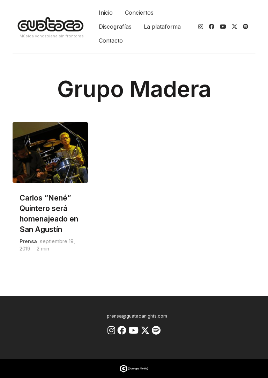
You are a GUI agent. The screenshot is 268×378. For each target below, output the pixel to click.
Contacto (111, 40)
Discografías (115, 26)
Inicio (106, 12)
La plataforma (162, 26)
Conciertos (139, 12)
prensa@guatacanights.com (137, 316)
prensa (28, 241)
